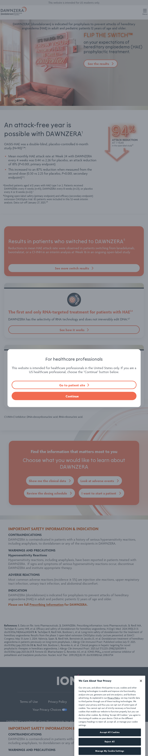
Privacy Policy (114, 710)
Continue (72, 396)
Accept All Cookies (110, 745)
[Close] (141, 693)
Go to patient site (72, 385)
